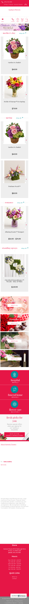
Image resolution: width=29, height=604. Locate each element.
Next (26, 55)
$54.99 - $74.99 (14, 239)
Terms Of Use (9, 601)
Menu (2, 21)
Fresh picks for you (15, 423)
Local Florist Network (11, 603)
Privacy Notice (19, 601)
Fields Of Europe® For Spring (14, 102)
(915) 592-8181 (8, 2)
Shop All (21, 33)
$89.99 (14, 193)
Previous (2, 55)
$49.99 (14, 69)
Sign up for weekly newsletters (14, 434)
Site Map (21, 603)
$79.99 (14, 108)
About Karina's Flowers (8, 444)
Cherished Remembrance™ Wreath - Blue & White (14, 281)
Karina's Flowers (14, 10)
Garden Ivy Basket (14, 62)
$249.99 (14, 287)
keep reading (8, 461)
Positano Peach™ (14, 186)
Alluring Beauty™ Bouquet (14, 232)
